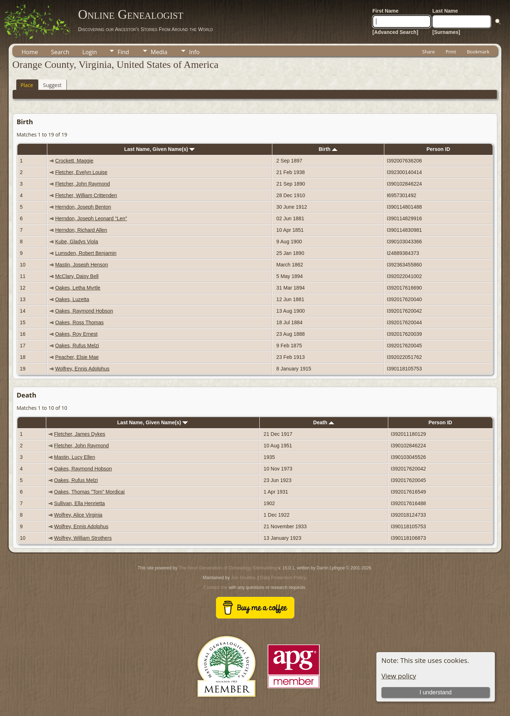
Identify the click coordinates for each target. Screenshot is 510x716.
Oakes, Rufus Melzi (77, 345)
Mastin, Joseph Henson (81, 265)
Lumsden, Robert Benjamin (86, 253)
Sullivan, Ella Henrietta (79, 503)
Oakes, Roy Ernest (76, 334)
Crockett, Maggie (74, 161)
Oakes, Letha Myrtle (77, 288)
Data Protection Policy (283, 577)
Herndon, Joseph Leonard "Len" (91, 218)
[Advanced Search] (395, 32)
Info (194, 52)
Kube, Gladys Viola (76, 241)
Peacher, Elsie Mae (77, 357)
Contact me (215, 587)
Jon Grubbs (243, 577)
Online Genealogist (130, 14)
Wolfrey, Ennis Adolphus (82, 369)
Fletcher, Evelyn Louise (81, 172)
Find (123, 52)
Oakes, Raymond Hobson (84, 311)
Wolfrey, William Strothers (83, 538)
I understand (435, 692)
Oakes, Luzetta (72, 299)
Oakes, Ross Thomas (79, 322)
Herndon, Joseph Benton (83, 207)
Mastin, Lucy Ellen (74, 457)
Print (451, 51)
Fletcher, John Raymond (82, 184)
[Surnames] (446, 32)
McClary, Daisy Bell (77, 276)
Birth (328, 149)
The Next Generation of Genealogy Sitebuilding (227, 567)
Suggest (52, 85)
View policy (398, 675)
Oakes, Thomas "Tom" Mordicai (89, 492)
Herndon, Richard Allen (81, 230)
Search (60, 52)
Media (159, 52)
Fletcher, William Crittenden (86, 195)
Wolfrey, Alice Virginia (78, 515)
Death (323, 422)
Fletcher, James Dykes (79, 434)
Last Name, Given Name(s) (159, 149)
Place (27, 85)
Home (30, 52)
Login (89, 52)
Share (428, 51)
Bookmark (478, 51)
